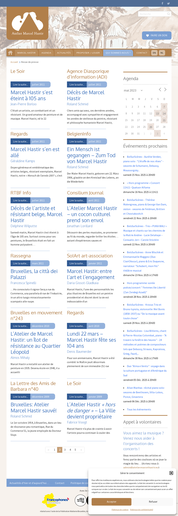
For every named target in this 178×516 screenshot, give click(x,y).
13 (157, 113)
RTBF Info (21, 193)
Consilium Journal (85, 193)
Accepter (111, 501)
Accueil (14, 61)
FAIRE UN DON (158, 35)
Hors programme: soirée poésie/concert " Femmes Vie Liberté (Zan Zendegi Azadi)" (144, 287)
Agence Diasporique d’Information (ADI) (88, 74)
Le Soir (18, 71)
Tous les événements (139, 409)
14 (164, 113)
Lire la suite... (20, 84)
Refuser (153, 501)
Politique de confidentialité (141, 509)
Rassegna (21, 256)
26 (150, 127)
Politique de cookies (120, 509)
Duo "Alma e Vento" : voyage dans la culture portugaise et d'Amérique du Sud (145, 370)
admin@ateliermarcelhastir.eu (140, 467)
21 (164, 120)
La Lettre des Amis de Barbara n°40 (33, 386)
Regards (19, 134)
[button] (171, 473)
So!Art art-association (90, 256)
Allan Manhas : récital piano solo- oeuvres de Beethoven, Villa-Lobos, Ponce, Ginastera (144, 392)
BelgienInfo (79, 134)
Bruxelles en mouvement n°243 (36, 315)
